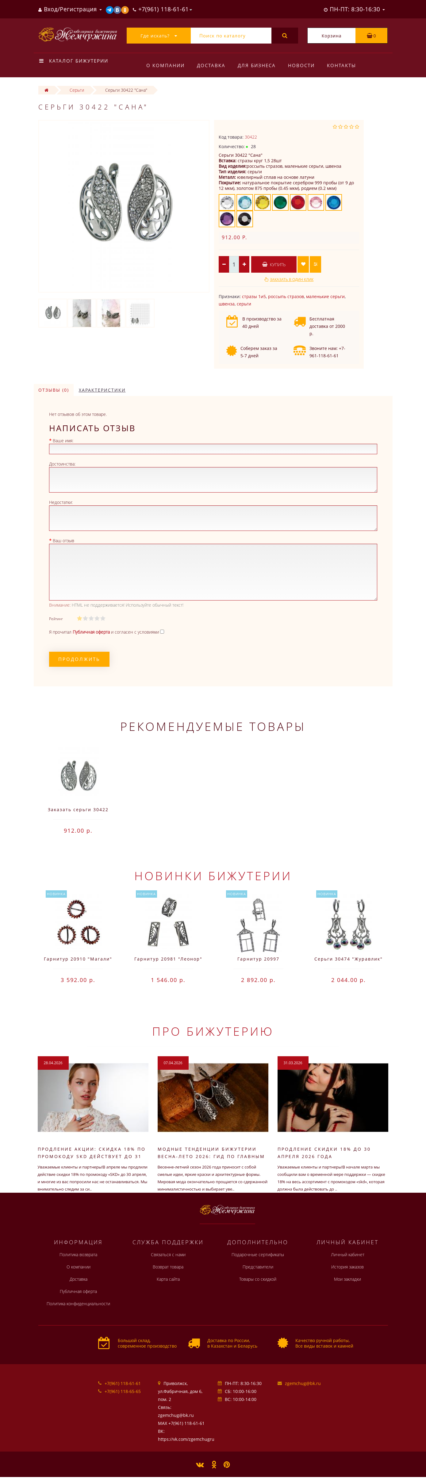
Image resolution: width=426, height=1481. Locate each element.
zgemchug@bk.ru (303, 1383)
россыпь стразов (286, 296)
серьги (244, 304)
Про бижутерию (213, 1031)
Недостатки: (61, 502)
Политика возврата (78, 1254)
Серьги (77, 90)
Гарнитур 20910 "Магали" (78, 959)
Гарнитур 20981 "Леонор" (168, 959)
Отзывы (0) (53, 390)
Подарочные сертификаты (258, 1254)
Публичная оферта (78, 1291)
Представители (258, 1267)
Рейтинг (56, 618)
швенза (227, 304)
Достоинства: (62, 464)
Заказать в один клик (291, 279)
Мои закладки (347, 1279)
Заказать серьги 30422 (78, 809)
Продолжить (79, 659)
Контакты (345, 65)
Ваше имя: (63, 440)
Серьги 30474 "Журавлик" (348, 959)
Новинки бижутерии (213, 876)
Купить (274, 264)
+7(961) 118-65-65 (123, 1391)
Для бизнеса (259, 65)
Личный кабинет (347, 1254)
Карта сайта (168, 1279)
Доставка (212, 65)
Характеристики (102, 390)
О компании (165, 65)
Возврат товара (168, 1267)
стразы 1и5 (254, 296)
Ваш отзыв (63, 540)
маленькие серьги (325, 296)
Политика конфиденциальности (78, 1303)
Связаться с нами (168, 1254)
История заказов (347, 1267)
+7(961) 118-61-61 (123, 1383)
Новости (304, 65)
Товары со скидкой (257, 1279)
